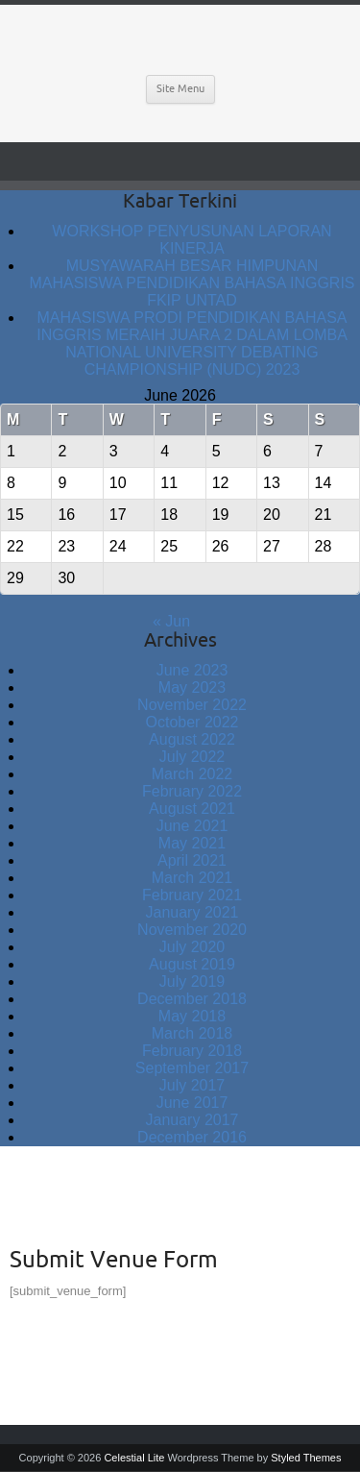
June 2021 (192, 826)
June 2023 (192, 670)
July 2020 (192, 947)
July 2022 (192, 756)
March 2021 (192, 878)
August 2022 (192, 739)
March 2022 (192, 774)
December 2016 (192, 1137)
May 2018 (192, 1016)
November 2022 (192, 705)
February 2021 (192, 895)
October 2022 (192, 722)
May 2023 (192, 687)
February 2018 (192, 1051)
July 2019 (192, 981)
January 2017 (192, 1120)
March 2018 (192, 1033)
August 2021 (192, 808)
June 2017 (192, 1102)
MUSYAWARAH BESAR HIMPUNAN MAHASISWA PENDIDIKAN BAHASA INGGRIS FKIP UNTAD (191, 283)
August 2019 (192, 964)
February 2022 (192, 791)
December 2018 (192, 999)
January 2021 (192, 912)
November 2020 (192, 929)
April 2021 (192, 860)
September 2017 (192, 1068)
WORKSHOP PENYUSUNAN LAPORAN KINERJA (191, 240)
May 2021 (192, 843)
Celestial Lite (134, 1457)
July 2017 (192, 1085)
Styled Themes (306, 1457)
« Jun (171, 621)
